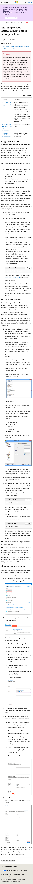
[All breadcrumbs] (2, 23)
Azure (19, 23)
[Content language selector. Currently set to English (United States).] (9, 866)
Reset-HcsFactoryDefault (12, 278)
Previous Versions (10, 23)
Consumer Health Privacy (8, 879)
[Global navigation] (1, 2)
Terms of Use (21, 879)
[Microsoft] (16, 2)
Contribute (4, 877)
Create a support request (9, 48)
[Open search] (25, 2)
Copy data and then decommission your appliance (16, 46)
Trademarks (4, 881)
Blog (23, 874)
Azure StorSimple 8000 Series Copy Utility (7, 104)
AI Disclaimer (4, 874)
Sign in (30, 2)
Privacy (11, 877)
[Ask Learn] (27, 23)
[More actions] (30, 23)
